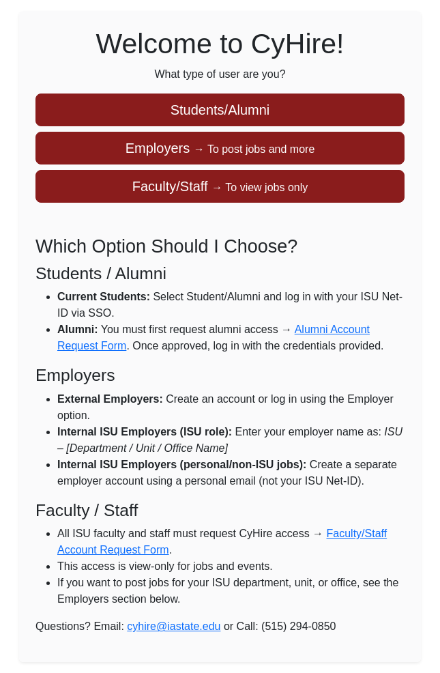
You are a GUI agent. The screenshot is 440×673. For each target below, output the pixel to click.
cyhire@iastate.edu (173, 626)
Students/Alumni (220, 109)
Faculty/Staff (220, 186)
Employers (220, 148)
